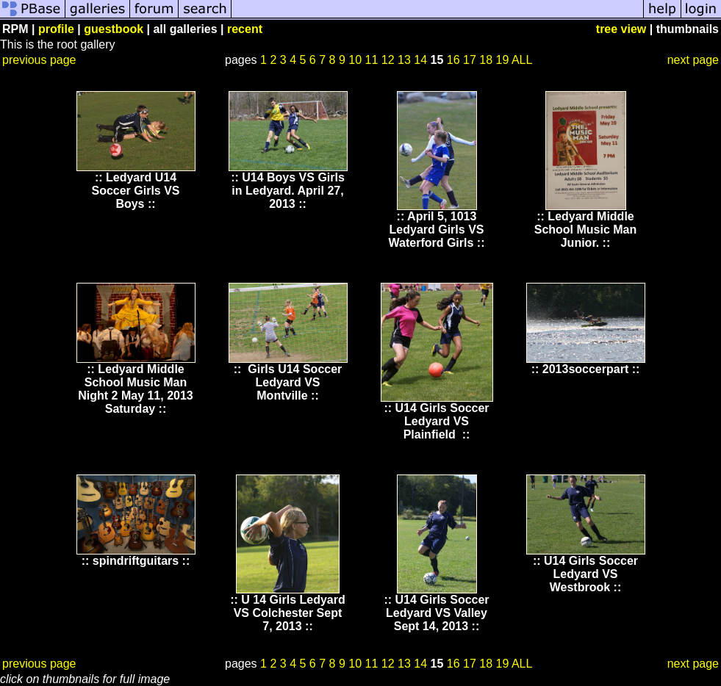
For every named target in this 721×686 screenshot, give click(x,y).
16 (453, 60)
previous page (39, 60)
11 (372, 60)
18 (485, 60)
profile (56, 29)
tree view (621, 29)
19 (502, 60)
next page (693, 60)
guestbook (113, 29)
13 (404, 60)
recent (244, 29)
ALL (522, 60)
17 (469, 60)
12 (388, 60)
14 (420, 60)
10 (355, 60)
